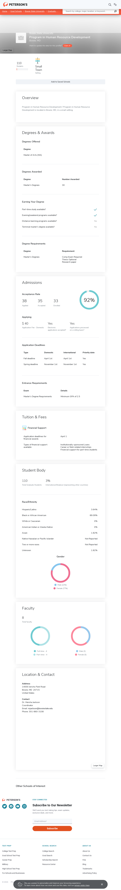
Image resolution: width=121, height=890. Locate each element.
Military (5, 864)
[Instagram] (24, 806)
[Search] (110, 4)
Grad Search (47, 855)
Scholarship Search (50, 860)
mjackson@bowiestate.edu (40, 708)
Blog (84, 864)
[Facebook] (11, 806)
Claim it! (67, 45)
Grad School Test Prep (11, 855)
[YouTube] (17, 806)
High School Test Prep (11, 869)
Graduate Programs (56, 11)
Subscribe (52, 828)
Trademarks (87, 869)
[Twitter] (4, 806)
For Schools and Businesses (13, 873)
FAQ (84, 860)
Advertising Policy (90, 873)
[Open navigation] (115, 4)
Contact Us (87, 855)
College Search (48, 851)
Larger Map (7, 50)
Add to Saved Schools (60, 81)
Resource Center (49, 864)
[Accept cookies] (100, 884)
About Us (86, 851)
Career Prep (7, 860)
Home (4, 11)
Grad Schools (16, 11)
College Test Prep (9, 851)
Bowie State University (35, 11)
